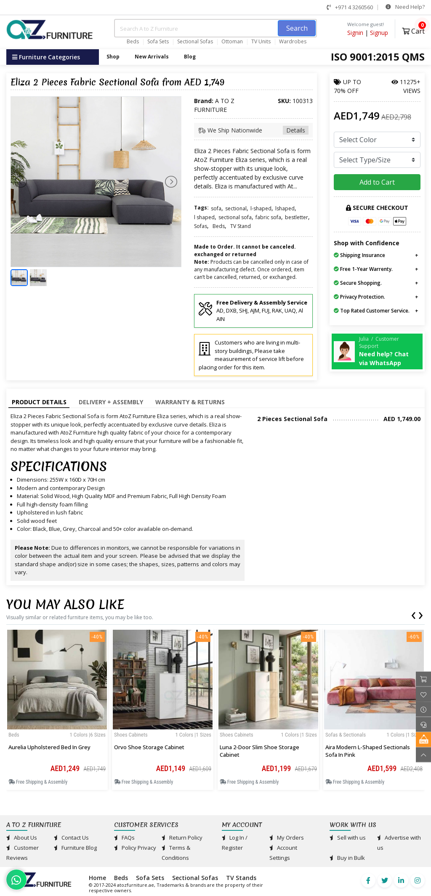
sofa (216, 208)
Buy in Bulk (347, 858)
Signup (379, 33)
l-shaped (260, 208)
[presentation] (413, 613)
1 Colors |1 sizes (193, 735)
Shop (113, 56)
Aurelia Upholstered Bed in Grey (49, 747)
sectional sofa (235, 217)
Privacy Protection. (359, 296)
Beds (133, 41)
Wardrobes (292, 41)
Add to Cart (377, 182)
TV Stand (240, 226)
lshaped (285, 208)
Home (97, 878)
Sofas (200, 226)
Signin (355, 33)
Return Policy (182, 837)
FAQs (124, 837)
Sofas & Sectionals (345, 735)
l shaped (204, 217)
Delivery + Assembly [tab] (111, 402)
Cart (413, 30)
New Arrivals (152, 56)
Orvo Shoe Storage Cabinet (149, 747)
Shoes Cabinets (131, 735)
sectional (236, 208)
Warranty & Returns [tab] (190, 402)
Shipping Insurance (359, 255)
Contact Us (71, 837)
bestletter (296, 217)
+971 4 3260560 (350, 7)
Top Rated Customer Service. (372, 310)
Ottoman (232, 41)
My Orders (286, 837)
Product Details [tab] (39, 402)
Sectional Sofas (195, 41)
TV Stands (241, 878)
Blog (190, 56)
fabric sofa (268, 217)
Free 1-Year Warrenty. (363, 269)
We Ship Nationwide (253, 130)
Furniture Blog (75, 847)
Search (297, 28)
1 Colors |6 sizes (87, 735)
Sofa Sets (158, 41)
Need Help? (405, 7)
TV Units (261, 41)
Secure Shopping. (358, 282)
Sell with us (348, 837)
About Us (21, 837)
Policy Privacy (135, 847)
